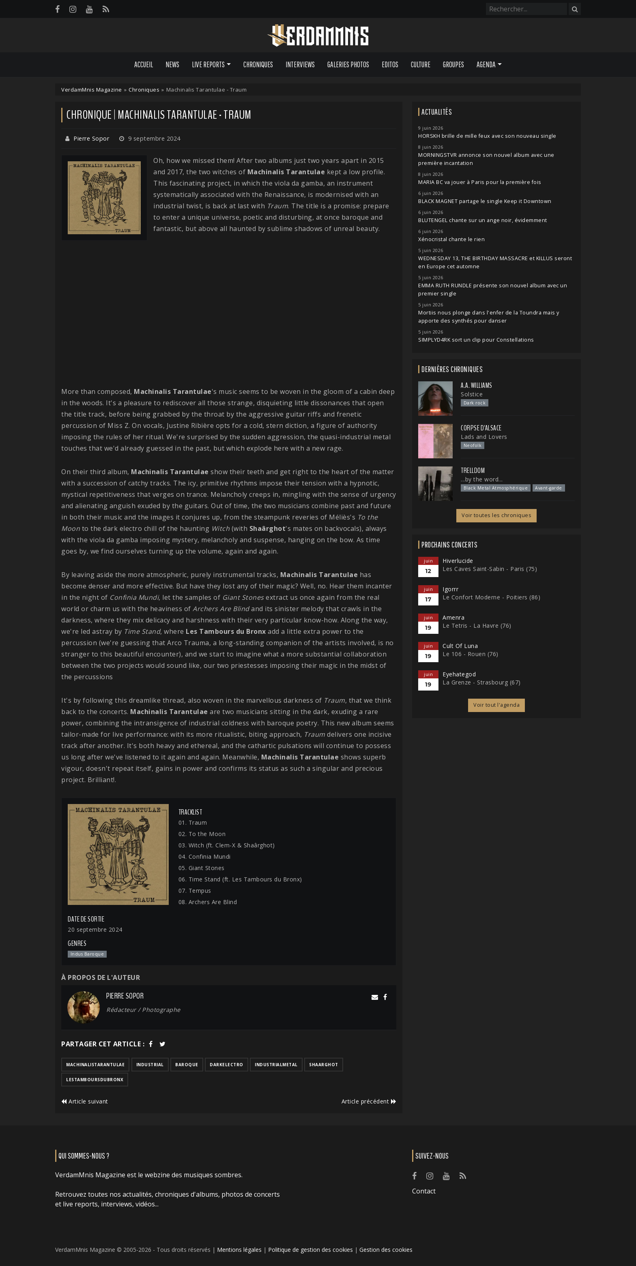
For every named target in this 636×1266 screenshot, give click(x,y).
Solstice (472, 394)
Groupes (453, 64)
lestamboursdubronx (94, 1079)
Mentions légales (239, 1249)
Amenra (453, 617)
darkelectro (226, 1064)
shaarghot (323, 1064)
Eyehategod (459, 674)
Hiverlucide (458, 561)
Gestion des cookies (386, 1249)
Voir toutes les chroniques (496, 515)
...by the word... (482, 479)
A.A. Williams (476, 385)
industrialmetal (276, 1064)
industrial (150, 1064)
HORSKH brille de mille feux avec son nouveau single (487, 136)
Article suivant (84, 1101)
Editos (390, 64)
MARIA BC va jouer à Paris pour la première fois (479, 182)
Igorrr (450, 589)
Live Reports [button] (208, 64)
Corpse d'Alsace (481, 428)
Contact (424, 1191)
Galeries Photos (348, 64)
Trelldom (473, 470)
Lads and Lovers (484, 437)
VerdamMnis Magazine (91, 89)
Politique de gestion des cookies (310, 1249)
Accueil (143, 64)
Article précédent (369, 1101)
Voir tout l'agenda (496, 704)
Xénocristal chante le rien (451, 239)
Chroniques (258, 64)
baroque (186, 1064)
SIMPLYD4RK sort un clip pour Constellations (476, 339)
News (172, 64)
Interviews (300, 64)
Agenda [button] (486, 64)
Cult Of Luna (460, 646)
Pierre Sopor (91, 138)
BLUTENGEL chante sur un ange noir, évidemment (482, 220)
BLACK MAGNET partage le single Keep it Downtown (485, 201)
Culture (420, 64)
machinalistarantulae (95, 1064)
